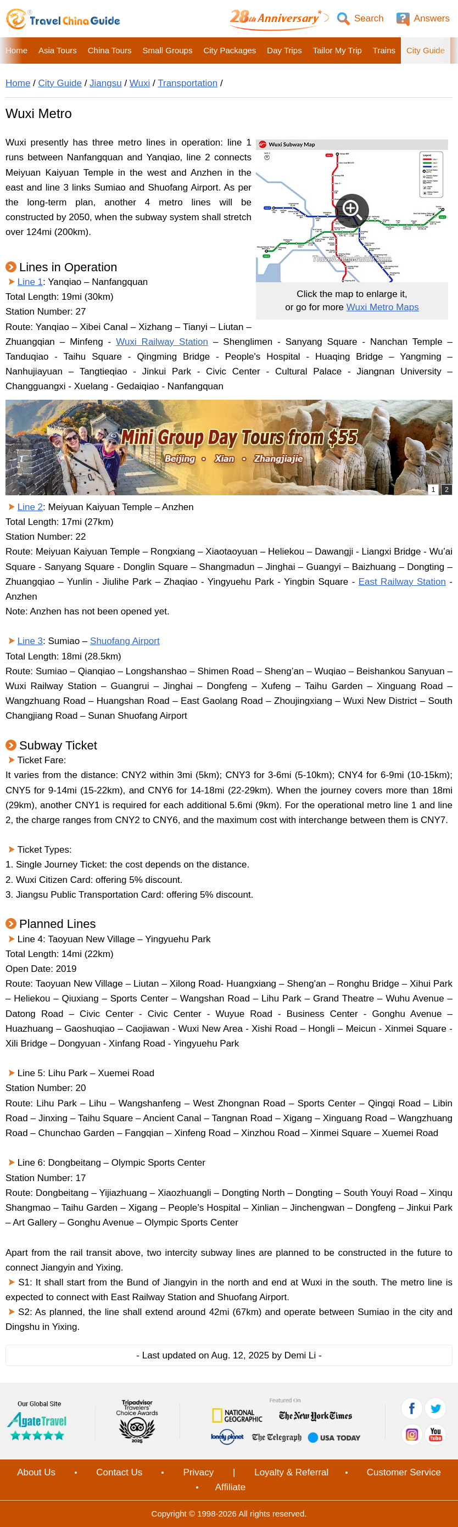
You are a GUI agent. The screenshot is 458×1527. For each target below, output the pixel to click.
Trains (384, 50)
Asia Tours (57, 50)
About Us (36, 1472)
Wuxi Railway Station (162, 342)
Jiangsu (106, 83)
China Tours (110, 50)
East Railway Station (402, 582)
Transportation (187, 83)
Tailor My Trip (337, 50)
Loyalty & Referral (291, 1472)
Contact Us (119, 1472)
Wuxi (140, 83)
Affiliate (230, 1487)
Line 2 (30, 507)
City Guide (425, 50)
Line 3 (30, 641)
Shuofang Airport (125, 641)
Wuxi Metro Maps (383, 307)
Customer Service (404, 1472)
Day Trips (284, 50)
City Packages (229, 50)
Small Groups (168, 50)
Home (16, 50)
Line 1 (30, 282)
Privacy (198, 1472)
